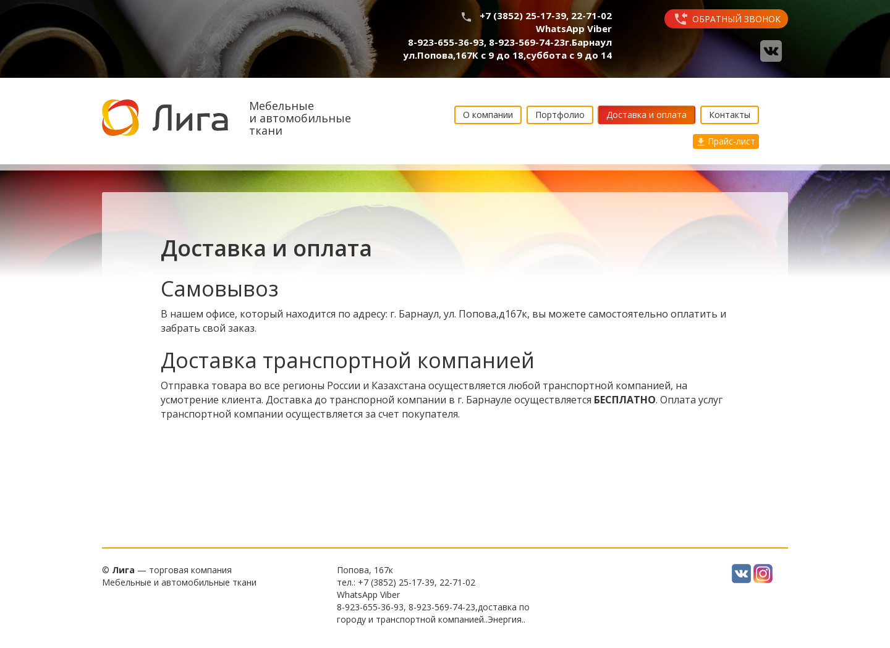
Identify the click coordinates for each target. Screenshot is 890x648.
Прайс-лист (726, 141)
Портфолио (560, 114)
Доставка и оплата (646, 114)
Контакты (729, 114)
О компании (488, 114)
